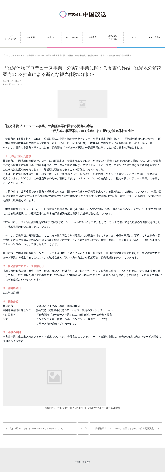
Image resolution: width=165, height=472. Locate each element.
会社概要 (31, 37)
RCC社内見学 (154, 37)
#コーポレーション (12, 84)
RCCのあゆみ (72, 37)
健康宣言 (93, 37)
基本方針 (51, 37)
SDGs (134, 37)
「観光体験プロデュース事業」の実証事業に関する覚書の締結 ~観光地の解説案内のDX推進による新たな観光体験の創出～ (78, 55)
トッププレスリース (10, 37)
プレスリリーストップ (12, 55)
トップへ (83, 428)
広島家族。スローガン (113, 37)
